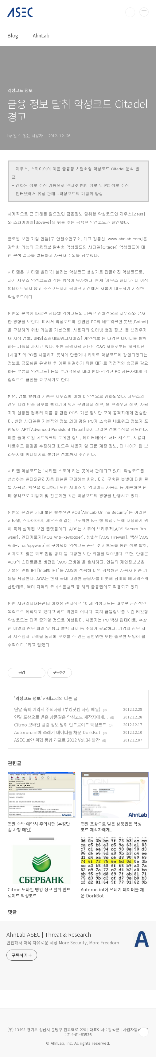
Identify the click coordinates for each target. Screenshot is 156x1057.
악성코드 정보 (28, 698)
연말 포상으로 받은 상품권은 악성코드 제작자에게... (61, 717)
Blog (12, 35)
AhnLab (41, 35)
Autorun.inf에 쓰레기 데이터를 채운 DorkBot (57, 732)
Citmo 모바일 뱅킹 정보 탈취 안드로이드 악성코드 (60, 725)
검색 (130, 12)
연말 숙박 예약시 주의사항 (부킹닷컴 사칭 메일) (57, 709)
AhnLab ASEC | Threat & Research (48, 934)
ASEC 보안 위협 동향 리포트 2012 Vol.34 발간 (57, 740)
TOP (144, 1032)
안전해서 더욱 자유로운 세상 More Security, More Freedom (62, 942)
